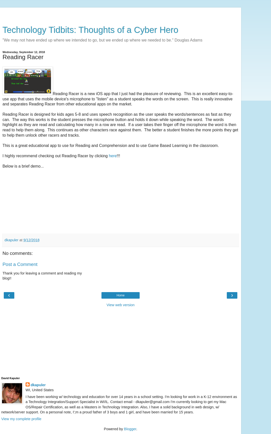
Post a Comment (20, 264)
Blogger (130, 429)
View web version (120, 305)
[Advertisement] (120, 14)
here (113, 156)
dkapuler (38, 385)
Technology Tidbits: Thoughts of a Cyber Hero (90, 30)
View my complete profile (21, 419)
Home (121, 295)
